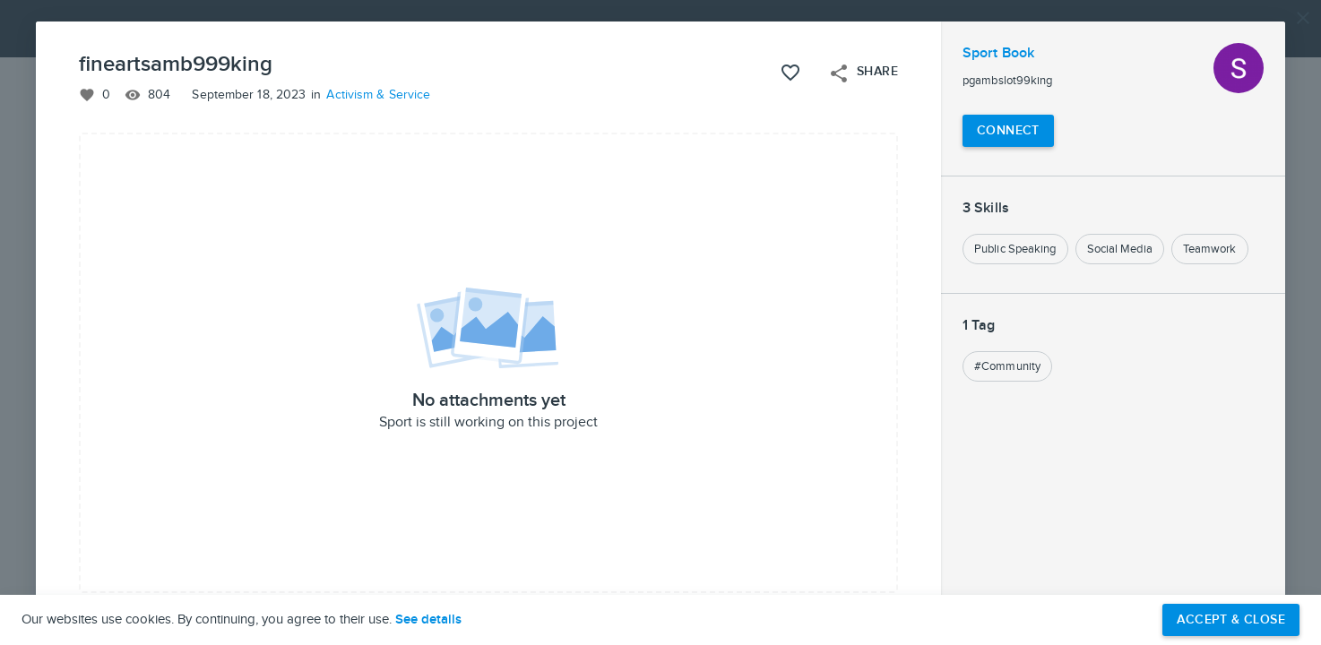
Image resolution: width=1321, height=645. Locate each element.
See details (428, 620)
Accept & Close (1231, 619)
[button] (660, 322)
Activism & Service (378, 95)
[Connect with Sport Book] (1008, 131)
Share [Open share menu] (863, 73)
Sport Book (998, 53)
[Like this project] (790, 72)
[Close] (1303, 18)
